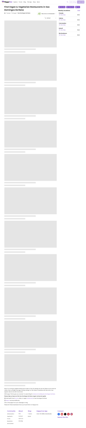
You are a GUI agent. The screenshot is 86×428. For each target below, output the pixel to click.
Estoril (61, 28)
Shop (29, 411)
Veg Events (9, 416)
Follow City (70, 7)
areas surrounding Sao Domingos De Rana (44, 394)
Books (29, 416)
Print (78, 7)
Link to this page (8, 402)
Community (11, 411)
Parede (61, 13)
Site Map (21, 421)
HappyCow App (42, 411)
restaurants (30, 398)
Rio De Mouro (63, 33)
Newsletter (10, 421)
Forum (8, 418)
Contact (21, 416)
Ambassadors (10, 414)
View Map (62, 15)
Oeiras (61, 18)
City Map (62, 7)
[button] (78, 10)
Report (8, 400)
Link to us (21, 418)
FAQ (20, 413)
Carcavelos (62, 23)
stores (16, 398)
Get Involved (10, 423)
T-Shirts (30, 414)
